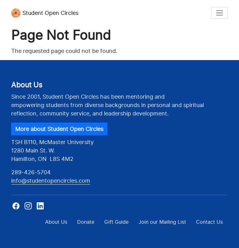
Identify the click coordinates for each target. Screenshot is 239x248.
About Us (56, 222)
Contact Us (209, 222)
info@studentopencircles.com (50, 180)
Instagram (28, 208)
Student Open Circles (44, 13)
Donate (85, 222)
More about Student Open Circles (59, 129)
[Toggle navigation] (219, 13)
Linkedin (40, 208)
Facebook (16, 208)
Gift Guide (116, 222)
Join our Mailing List (162, 222)
